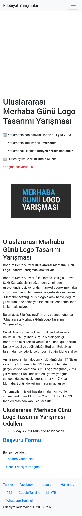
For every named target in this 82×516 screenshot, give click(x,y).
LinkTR (51, 493)
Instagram (47, 485)
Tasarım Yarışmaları (20, 459)
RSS (9, 493)
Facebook (26, 485)
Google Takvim (29, 493)
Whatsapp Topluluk (20, 501)
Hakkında (67, 485)
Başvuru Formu (22, 440)
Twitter (8, 485)
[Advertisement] (41, 54)
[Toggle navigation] (73, 6)
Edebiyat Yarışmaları (21, 5)
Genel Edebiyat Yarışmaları (25, 467)
